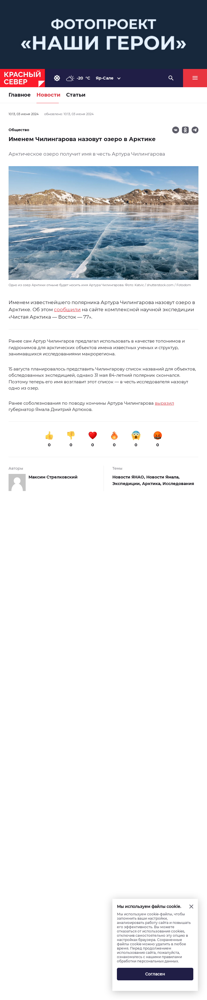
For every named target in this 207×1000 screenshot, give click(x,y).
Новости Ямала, (163, 477)
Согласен (155, 974)
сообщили (67, 309)
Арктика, (152, 483)
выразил (164, 403)
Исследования (178, 483)
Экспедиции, (127, 483)
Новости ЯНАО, (129, 477)
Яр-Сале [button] (104, 78)
